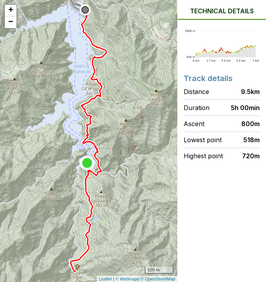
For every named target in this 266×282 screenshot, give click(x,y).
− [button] (10, 22)
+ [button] (10, 10)
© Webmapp (127, 279)
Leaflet (105, 279)
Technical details (222, 11)
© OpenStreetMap (157, 279)
